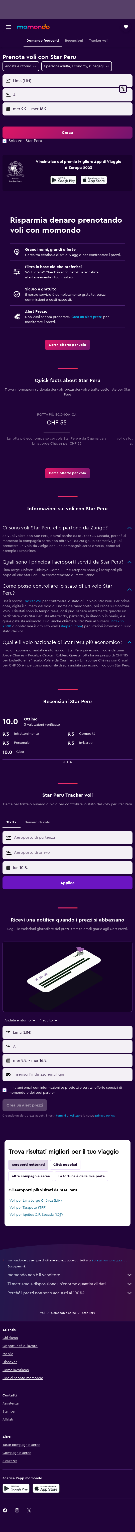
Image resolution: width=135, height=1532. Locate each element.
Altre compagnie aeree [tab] (31, 1176)
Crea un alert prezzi (86, 317)
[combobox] (21, 66)
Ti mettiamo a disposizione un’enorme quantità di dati (70, 1284)
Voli (42, 1312)
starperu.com (71, 626)
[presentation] (94, 180)
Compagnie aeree (63, 1312)
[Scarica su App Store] (94, 180)
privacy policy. (105, 1115)
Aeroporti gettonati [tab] (28, 1165)
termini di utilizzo (68, 1115)
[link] (67, 345)
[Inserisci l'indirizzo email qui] (71, 1074)
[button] (8, 26)
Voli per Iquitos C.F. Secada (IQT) (36, 1214)
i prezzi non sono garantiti (109, 1260)
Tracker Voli (32, 601)
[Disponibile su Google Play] (63, 180)
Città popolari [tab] (65, 1165)
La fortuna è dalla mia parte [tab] (81, 1176)
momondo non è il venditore (70, 1275)
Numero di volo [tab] (37, 822)
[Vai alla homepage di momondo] (33, 26)
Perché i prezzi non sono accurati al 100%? (70, 1293)
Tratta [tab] (12, 822)
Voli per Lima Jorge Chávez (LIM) (36, 1200)
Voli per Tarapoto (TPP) (28, 1207)
